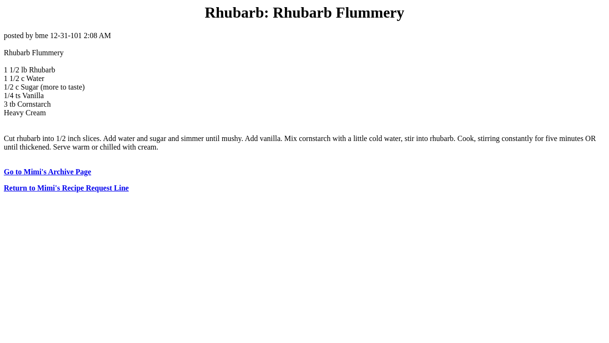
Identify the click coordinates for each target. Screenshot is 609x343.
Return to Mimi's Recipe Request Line (66, 188)
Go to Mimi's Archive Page (47, 172)
